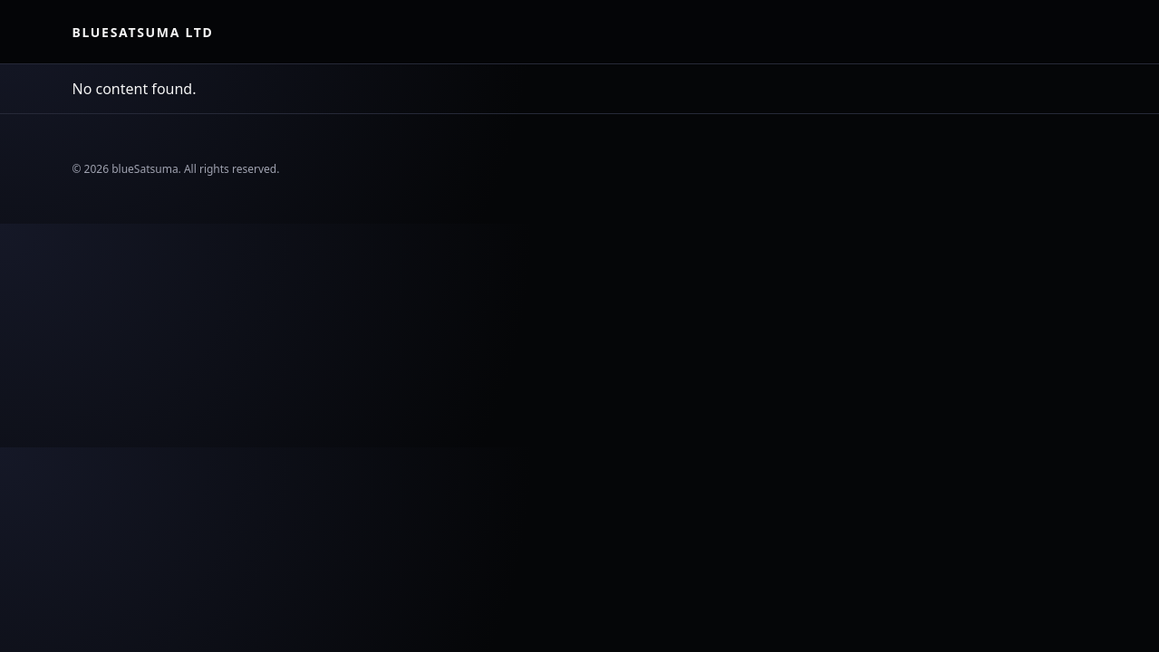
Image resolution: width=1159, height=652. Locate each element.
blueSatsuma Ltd (143, 32)
